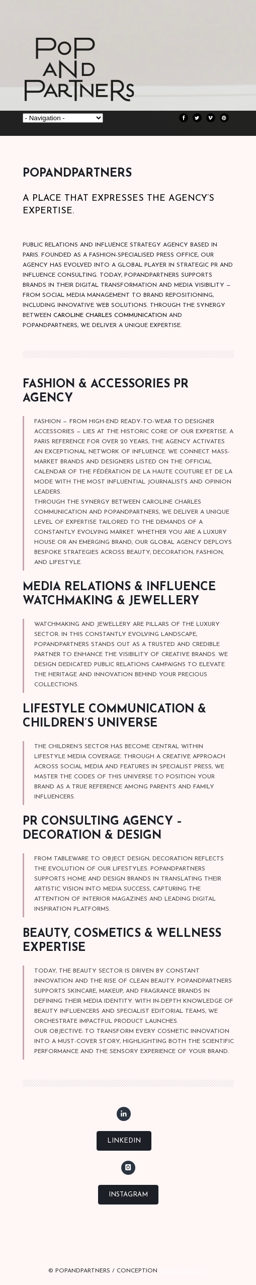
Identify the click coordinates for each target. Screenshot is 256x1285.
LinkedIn (124, 1141)
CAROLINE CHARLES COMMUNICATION (110, 315)
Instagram (128, 1194)
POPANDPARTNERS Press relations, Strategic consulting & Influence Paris (98, 85)
